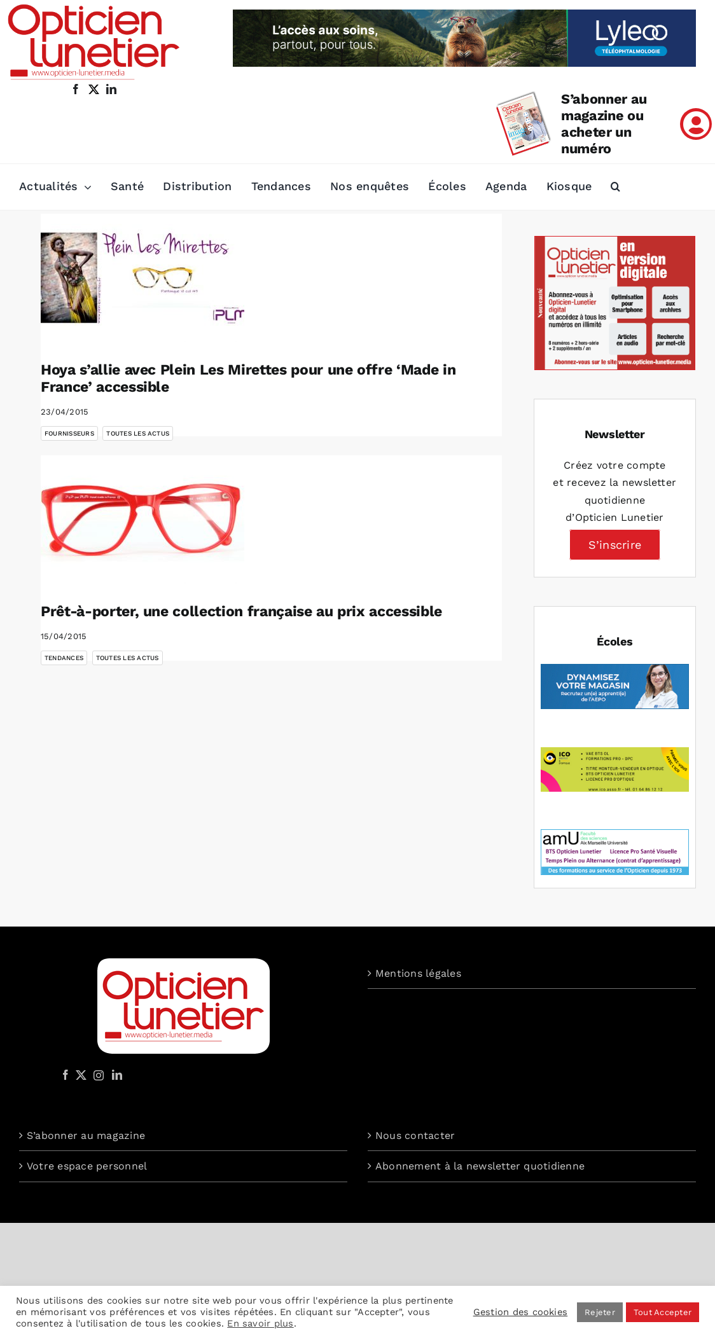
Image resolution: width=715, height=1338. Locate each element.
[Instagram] (97, 1075)
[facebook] (76, 89)
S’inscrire (614, 544)
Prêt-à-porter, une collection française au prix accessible (241, 611)
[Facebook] (65, 1075)
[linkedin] (111, 89)
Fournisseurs (69, 433)
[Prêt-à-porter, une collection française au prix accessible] (142, 519)
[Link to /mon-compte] (696, 124)
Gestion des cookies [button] (520, 1312)
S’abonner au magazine (86, 1135)
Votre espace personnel (87, 1166)
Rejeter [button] (600, 1312)
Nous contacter (415, 1135)
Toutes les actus (137, 433)
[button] (615, 187)
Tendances (64, 657)
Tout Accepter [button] (662, 1312)
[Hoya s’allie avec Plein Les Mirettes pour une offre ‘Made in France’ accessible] (142, 278)
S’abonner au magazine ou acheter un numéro (604, 123)
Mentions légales (418, 973)
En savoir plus (260, 1323)
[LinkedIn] (117, 1075)
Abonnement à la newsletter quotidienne (480, 1166)
